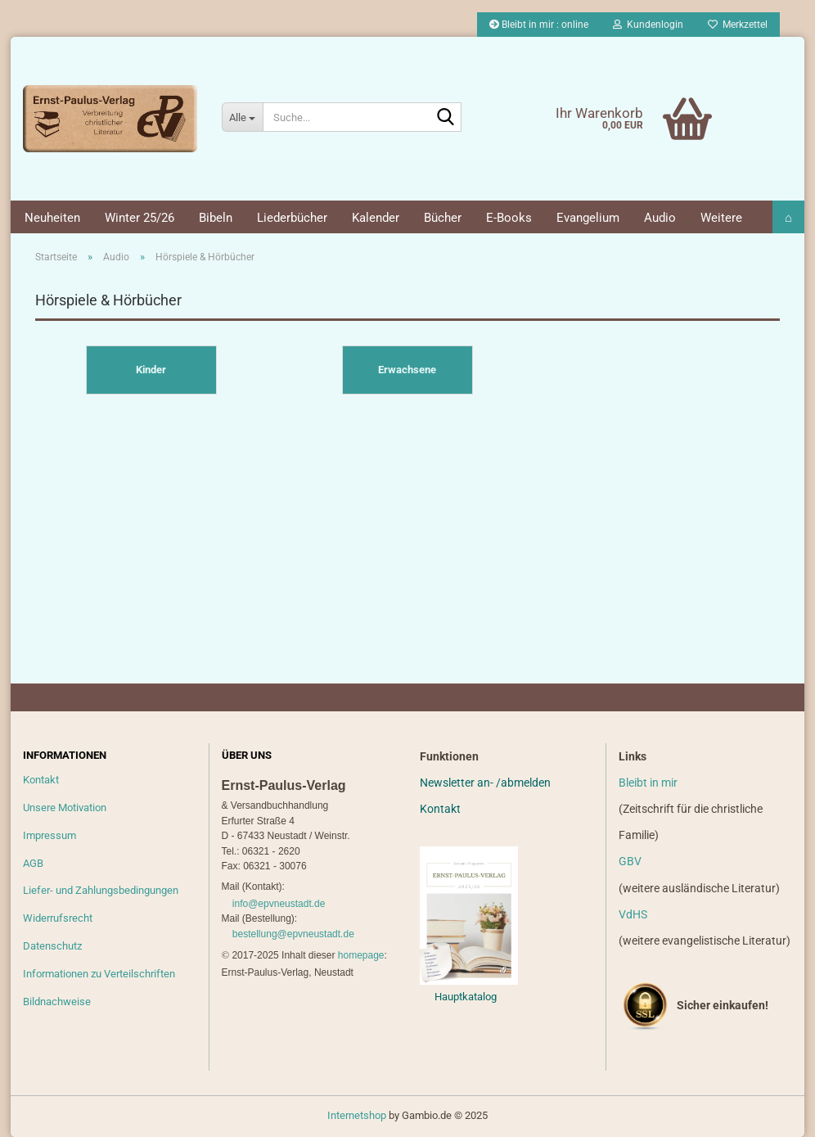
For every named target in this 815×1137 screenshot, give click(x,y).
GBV (630, 861)
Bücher (443, 217)
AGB (33, 863)
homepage (361, 955)
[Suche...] (242, 117)
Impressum (49, 835)
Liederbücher (292, 217)
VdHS (633, 914)
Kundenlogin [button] (648, 24)
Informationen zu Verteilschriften (99, 974)
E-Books (509, 217)
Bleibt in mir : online (538, 24)
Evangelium (587, 217)
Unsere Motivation (64, 807)
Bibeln (215, 217)
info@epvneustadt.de (279, 903)
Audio (660, 217)
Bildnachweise (57, 1001)
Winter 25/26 (139, 217)
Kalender (375, 217)
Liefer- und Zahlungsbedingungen (100, 890)
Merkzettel (738, 24)
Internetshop (356, 1115)
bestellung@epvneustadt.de (293, 934)
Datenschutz (52, 946)
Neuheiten (52, 217)
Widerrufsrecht (57, 918)
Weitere (721, 217)
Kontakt (41, 780)
